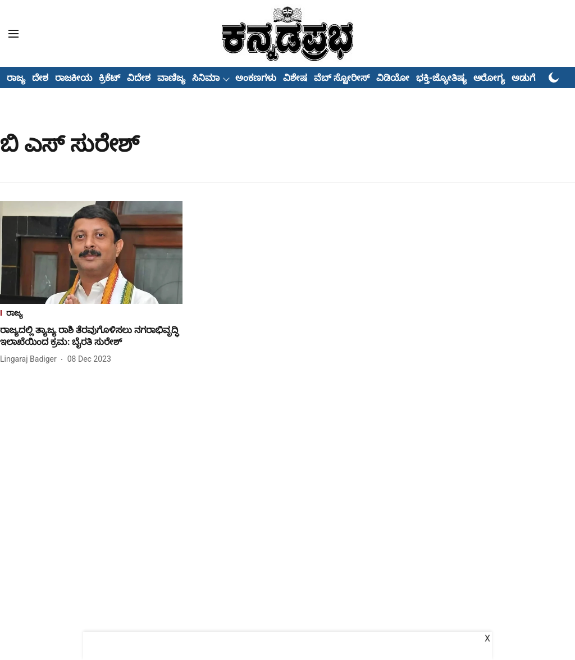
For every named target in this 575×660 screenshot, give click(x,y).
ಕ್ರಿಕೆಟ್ (109, 77)
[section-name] (91, 314)
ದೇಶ (40, 77)
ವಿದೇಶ (138, 77)
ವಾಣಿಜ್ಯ (171, 77)
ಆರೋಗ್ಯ (489, 77)
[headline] (91, 336)
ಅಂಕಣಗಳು (255, 77)
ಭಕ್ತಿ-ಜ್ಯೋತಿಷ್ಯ (441, 77)
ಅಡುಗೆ (523, 77)
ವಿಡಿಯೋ (392, 77)
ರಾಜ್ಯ (16, 77)
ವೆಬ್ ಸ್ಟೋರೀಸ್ (341, 77)
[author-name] (30, 359)
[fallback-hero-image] (91, 252)
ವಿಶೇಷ (295, 77)
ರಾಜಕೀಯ (73, 77)
